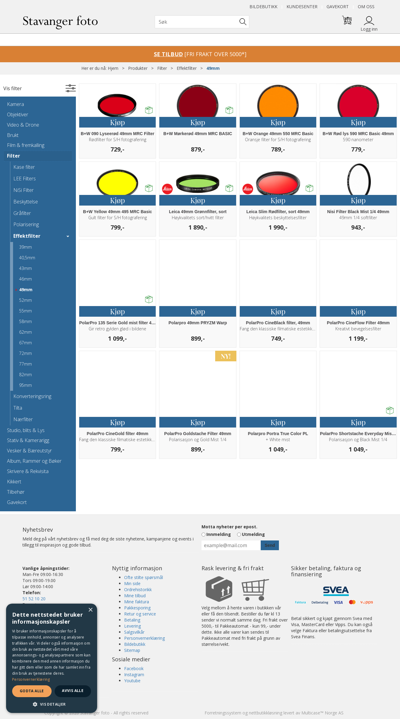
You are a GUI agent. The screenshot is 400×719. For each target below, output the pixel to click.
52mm (25, 300)
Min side (132, 583)
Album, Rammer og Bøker (34, 461)
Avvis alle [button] (72, 690)
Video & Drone (23, 124)
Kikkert (14, 481)
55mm (25, 311)
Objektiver (17, 114)
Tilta (17, 407)
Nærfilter (23, 419)
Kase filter (24, 167)
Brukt (13, 135)
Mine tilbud (135, 595)
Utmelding (253, 534)
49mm (213, 68)
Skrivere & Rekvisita (28, 471)
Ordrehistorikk (138, 589)
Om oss (366, 6)
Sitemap (132, 650)
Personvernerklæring (144, 638)
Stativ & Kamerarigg (28, 440)
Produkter (137, 68)
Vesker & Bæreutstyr (29, 450)
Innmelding (218, 534)
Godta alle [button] (32, 690)
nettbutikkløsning (265, 713)
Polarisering (26, 224)
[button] (51, 704)
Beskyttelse (25, 201)
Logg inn (369, 29)
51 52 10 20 (34, 598)
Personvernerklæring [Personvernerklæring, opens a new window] (31, 679)
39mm (25, 247)
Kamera (15, 104)
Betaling (132, 620)
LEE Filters (24, 178)
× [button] (90, 610)
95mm (25, 385)
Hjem (113, 68)
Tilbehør (16, 492)
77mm (25, 364)
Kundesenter (301, 6)
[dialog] (51, 658)
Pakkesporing (137, 608)
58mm (25, 321)
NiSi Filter (23, 190)
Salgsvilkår (134, 632)
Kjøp (117, 122)
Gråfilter (22, 213)
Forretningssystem (223, 713)
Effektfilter (187, 68)
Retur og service (140, 614)
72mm (25, 353)
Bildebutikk (263, 6)
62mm (25, 332)
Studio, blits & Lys (26, 430)
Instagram (134, 674)
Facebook (134, 668)
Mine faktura (136, 602)
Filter (162, 68)
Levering (132, 626)
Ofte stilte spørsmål (143, 577)
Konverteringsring (32, 396)
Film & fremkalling (25, 145)
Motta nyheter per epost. (229, 527)
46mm (25, 279)
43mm (25, 268)
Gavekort (338, 6)
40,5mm (27, 258)
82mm (25, 374)
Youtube (132, 680)
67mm (25, 343)
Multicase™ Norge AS (322, 713)
